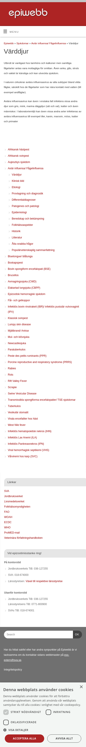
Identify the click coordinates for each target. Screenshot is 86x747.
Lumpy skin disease (19, 324)
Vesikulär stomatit (18, 412)
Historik (16, 231)
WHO (7, 527)
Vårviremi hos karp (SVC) (22, 456)
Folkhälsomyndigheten (17, 506)
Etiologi (16, 187)
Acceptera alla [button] (24, 738)
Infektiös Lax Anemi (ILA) (22, 437)
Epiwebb (9, 43)
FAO (6, 511)
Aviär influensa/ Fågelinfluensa (49, 43)
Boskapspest (15, 262)
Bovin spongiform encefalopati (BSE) (29, 268)
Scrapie (12, 387)
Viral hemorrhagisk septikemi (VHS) (28, 450)
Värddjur (17, 174)
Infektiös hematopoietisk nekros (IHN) (29, 431)
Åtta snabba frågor (22, 243)
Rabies (12, 368)
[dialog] (43, 714)
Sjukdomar (22, 43)
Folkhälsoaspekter (22, 224)
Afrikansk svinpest (18, 155)
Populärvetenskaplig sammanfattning (33, 250)
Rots (10, 374)
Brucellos (13, 275)
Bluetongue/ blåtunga (20, 256)
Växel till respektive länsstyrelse (44, 581)
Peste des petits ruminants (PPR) (27, 355)
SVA (6, 491)
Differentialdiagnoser (24, 199)
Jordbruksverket (13, 496)
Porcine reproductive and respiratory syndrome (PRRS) (40, 362)
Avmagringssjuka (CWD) (22, 281)
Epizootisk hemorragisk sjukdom (26, 294)
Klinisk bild (18, 180)
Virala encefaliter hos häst (23, 418)
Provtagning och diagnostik (27, 193)
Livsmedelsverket (14, 501)
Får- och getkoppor (19, 300)
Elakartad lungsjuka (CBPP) (24, 287)
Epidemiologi (19, 212)
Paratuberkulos (16, 349)
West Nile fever (16, 424)
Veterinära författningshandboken (23, 537)
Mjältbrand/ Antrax (18, 330)
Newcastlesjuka (17, 343)
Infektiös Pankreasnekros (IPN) (26, 443)
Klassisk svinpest (18, 318)
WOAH (8, 517)
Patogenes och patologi (25, 206)
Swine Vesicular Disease (22, 393)
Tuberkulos (14, 406)
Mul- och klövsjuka (18, 337)
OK (76, 634)
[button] (43, 730)
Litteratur (17, 237)
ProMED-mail (12, 532)
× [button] (81, 687)
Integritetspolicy (13, 669)
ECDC (8, 522)
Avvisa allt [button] (64, 738)
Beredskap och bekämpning (28, 218)
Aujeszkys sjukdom (19, 162)
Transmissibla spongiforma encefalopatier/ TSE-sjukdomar (42, 399)
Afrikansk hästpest (18, 149)
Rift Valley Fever (17, 380)
